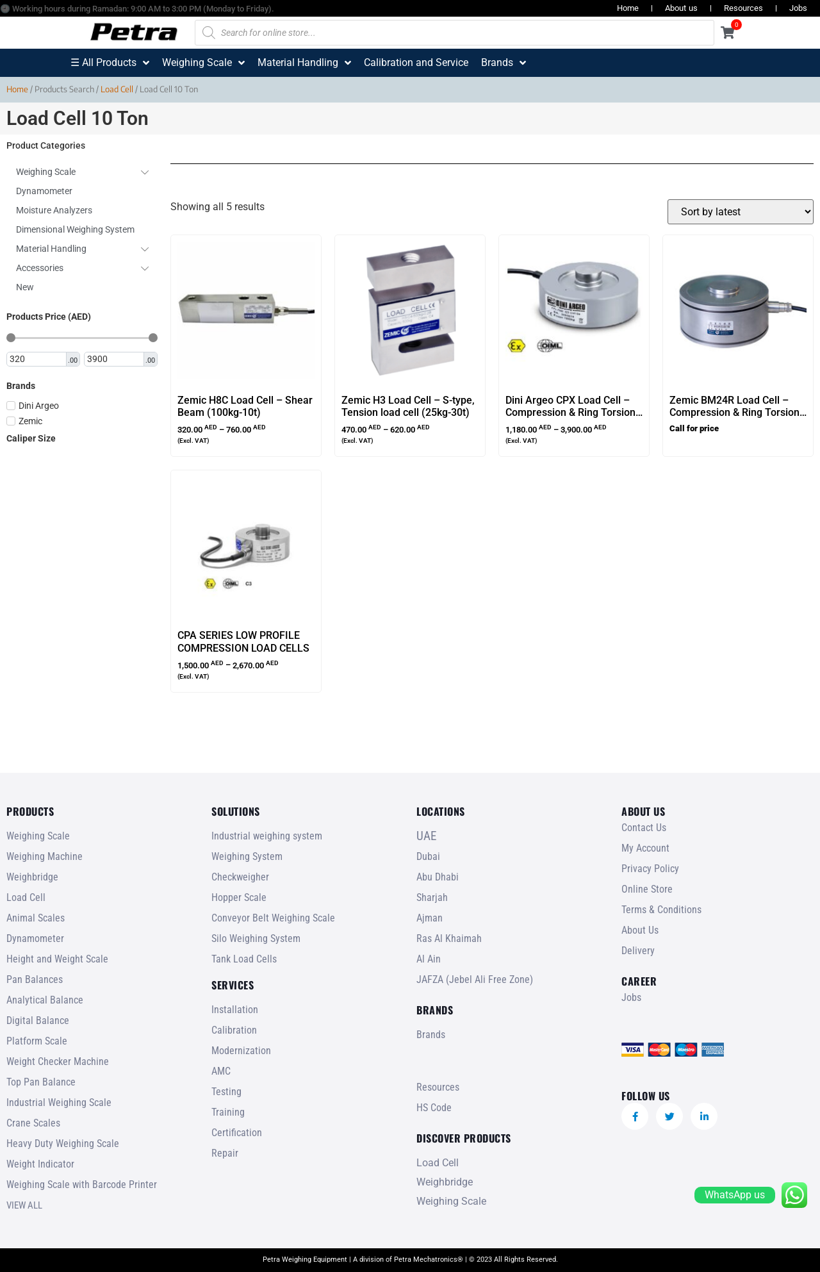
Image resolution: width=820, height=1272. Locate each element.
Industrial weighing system (266, 836)
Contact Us (643, 828)
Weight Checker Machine (57, 1061)
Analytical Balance (44, 1000)
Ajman (429, 918)
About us (681, 8)
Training (228, 1112)
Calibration (234, 1030)
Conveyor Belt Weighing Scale (273, 918)
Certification (236, 1133)
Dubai (428, 856)
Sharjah (432, 897)
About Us (640, 930)
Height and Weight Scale (57, 959)
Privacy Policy (650, 869)
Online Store (647, 889)
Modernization (241, 1051)
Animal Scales (35, 918)
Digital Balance (37, 1020)
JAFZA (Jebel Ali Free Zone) (474, 979)
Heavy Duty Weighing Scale (62, 1143)
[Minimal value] (82, 337)
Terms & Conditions (661, 910)
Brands (430, 1034)
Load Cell (117, 89)
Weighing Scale (38, 836)
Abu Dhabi (437, 877)
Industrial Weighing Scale (58, 1102)
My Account (645, 848)
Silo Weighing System (255, 938)
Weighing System (247, 856)
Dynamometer (35, 938)
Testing (226, 1092)
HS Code (434, 1108)
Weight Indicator (40, 1164)
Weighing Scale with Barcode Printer (81, 1184)
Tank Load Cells (244, 959)
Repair (224, 1153)
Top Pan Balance (41, 1082)
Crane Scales (33, 1123)
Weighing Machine (44, 856)
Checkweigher (240, 877)
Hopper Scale (238, 897)
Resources (743, 8)
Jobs (798, 8)
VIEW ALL (24, 1205)
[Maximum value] (114, 359)
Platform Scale (36, 1041)
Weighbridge (32, 877)
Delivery (638, 951)
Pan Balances (34, 979)
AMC (221, 1071)
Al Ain (428, 959)
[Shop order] (741, 211)
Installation (234, 1010)
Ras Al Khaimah (449, 938)
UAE (426, 836)
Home (628, 8)
